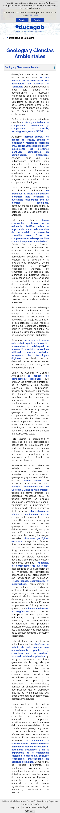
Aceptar (22, 20)
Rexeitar (37, 20)
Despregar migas (4, 38)
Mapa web (15, 807)
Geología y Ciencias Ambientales (22, 67)
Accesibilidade (29, 807)
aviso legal (32, 15)
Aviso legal (43, 807)
